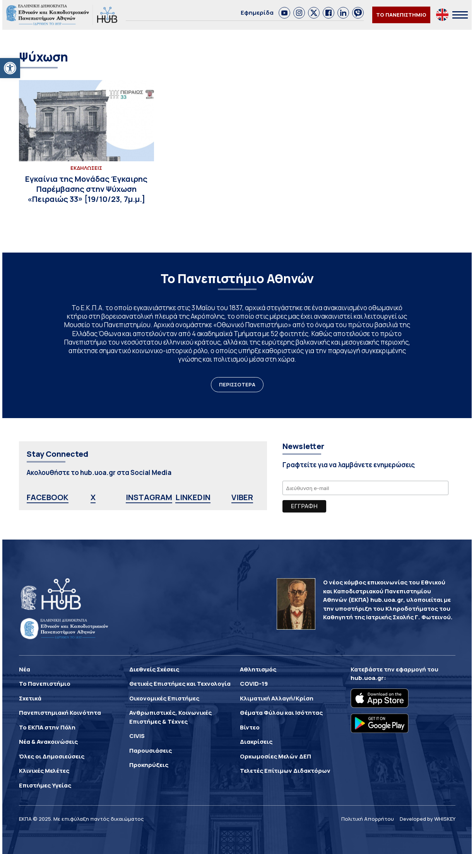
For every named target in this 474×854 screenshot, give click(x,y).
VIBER (242, 497)
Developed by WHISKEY (427, 818)
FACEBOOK (47, 497)
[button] (10, 68)
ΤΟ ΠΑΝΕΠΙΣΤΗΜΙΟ (401, 14)
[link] (284, 13)
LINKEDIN (192, 497)
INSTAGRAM (149, 497)
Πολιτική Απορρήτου (367, 818)
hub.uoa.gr (367, 678)
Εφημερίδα (257, 12)
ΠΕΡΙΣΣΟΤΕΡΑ (237, 384)
